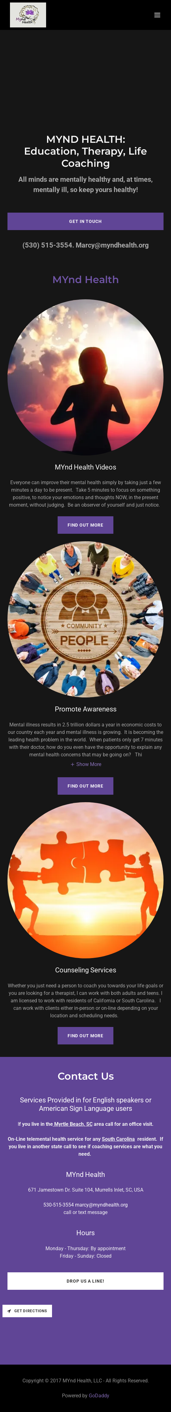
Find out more (85, 525)
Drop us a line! (85, 1281)
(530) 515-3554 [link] (47, 245)
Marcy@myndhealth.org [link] (112, 245)
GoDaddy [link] (99, 1396)
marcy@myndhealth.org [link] (101, 1205)
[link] (28, 14)
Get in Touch (85, 221)
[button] (157, 15)
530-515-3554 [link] (58, 1205)
